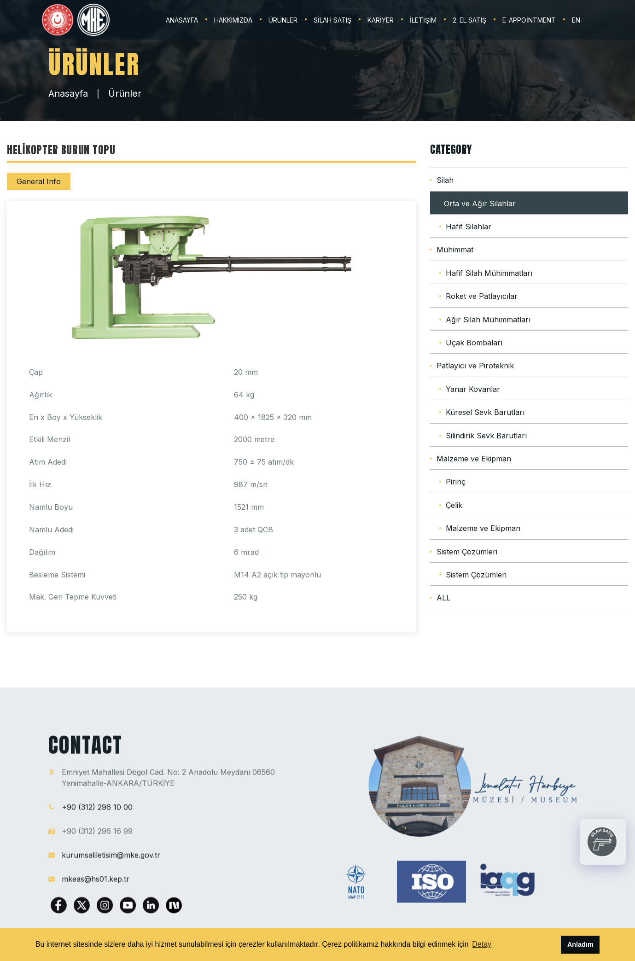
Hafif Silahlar (468, 226)
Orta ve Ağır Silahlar (480, 203)
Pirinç (456, 481)
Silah (445, 180)
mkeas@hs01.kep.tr (95, 883)
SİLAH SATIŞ (332, 20)
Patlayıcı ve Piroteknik (475, 365)
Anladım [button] (580, 944)
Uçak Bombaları (474, 342)
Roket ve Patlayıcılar (482, 296)
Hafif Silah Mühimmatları (489, 273)
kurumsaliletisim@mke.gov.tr (111, 859)
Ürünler (124, 93)
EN (576, 20)
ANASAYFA (182, 20)
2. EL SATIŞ (469, 20)
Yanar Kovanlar (473, 389)
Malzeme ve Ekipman (474, 458)
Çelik (454, 505)
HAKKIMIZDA (233, 20)
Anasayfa (68, 93)
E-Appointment (529, 20)
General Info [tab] (39, 181)
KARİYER (380, 20)
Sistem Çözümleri (467, 551)
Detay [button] (481, 944)
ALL (443, 597)
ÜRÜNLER (282, 20)
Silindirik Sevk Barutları (486, 435)
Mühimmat (455, 249)
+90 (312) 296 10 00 (97, 811)
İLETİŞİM (423, 20)
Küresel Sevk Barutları (485, 412)
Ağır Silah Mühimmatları (488, 319)
